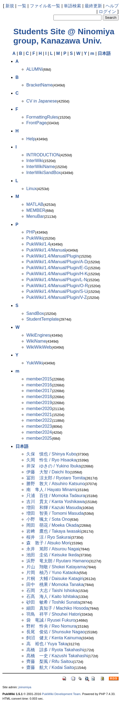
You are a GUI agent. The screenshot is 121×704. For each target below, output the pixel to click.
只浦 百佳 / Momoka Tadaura (55, 495)
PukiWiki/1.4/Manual (46, 250)
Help (30, 139)
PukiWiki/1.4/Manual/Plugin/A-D (57, 261)
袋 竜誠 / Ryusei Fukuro (50, 620)
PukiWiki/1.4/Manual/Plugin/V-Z (56, 297)
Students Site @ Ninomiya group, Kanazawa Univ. (63, 36)
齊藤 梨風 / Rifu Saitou (49, 661)
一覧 (22, 6)
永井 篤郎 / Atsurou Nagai (52, 549)
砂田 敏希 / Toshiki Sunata (53, 602)
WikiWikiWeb (39, 347)
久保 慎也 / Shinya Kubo (51, 454)
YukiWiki (34, 363)
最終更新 (93, 6)
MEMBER (35, 210)
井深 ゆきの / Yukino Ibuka (53, 466)
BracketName (39, 85)
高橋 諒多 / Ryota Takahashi (55, 649)
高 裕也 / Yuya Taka (46, 643)
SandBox (35, 313)
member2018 (39, 396)
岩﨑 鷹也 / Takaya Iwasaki (53, 531)
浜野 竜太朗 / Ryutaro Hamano (57, 561)
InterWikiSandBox (43, 172)
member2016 (39, 385)
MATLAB (34, 204)
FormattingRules (42, 117)
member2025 (39, 438)
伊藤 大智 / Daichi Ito (48, 472)
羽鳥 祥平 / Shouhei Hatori (53, 614)
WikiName (36, 341)
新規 (9, 6)
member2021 (39, 414)
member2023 (39, 426)
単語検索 (72, 6)
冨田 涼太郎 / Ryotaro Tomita (55, 478)
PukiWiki (34, 238)
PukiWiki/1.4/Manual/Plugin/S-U (57, 291)
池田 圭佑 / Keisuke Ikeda (52, 555)
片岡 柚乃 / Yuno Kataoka (52, 572)
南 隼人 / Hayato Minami (51, 489)
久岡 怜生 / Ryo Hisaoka (51, 460)
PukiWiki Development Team (61, 694)
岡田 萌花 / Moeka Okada (52, 525)
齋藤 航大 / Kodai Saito (50, 667)
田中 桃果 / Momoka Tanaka (54, 584)
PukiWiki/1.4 (38, 244)
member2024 (39, 432)
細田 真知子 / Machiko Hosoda (57, 608)
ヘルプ (112, 6)
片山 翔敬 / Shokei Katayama (56, 567)
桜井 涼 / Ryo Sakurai (48, 537)
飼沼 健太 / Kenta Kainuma (53, 637)
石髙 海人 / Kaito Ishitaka (52, 596)
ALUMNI (34, 69)
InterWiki (34, 160)
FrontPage (36, 122)
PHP (30, 232)
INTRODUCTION (43, 155)
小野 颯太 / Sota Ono (48, 519)
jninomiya (24, 687)
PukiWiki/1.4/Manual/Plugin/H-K (57, 273)
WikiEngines (38, 335)
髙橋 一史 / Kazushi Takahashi (57, 655)
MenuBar (35, 216)
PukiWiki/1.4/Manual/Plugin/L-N (56, 279)
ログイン (107, 11)
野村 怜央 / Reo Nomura (51, 626)
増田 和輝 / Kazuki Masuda (53, 507)
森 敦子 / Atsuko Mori (48, 543)
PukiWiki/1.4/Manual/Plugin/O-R (57, 285)
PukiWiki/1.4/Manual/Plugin (52, 256)
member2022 (39, 420)
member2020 (39, 408)
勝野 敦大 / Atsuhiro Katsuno (55, 483)
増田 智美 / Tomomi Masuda (55, 513)
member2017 (39, 390)
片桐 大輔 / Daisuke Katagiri (54, 578)
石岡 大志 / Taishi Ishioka (52, 590)
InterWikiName (40, 166)
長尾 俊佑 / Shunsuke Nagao (55, 631)
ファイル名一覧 (45, 6)
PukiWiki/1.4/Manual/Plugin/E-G (57, 267)
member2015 (39, 379)
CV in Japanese (41, 101)
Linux (31, 188)
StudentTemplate (42, 319)
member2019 (39, 402)
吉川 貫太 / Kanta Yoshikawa (55, 501)
